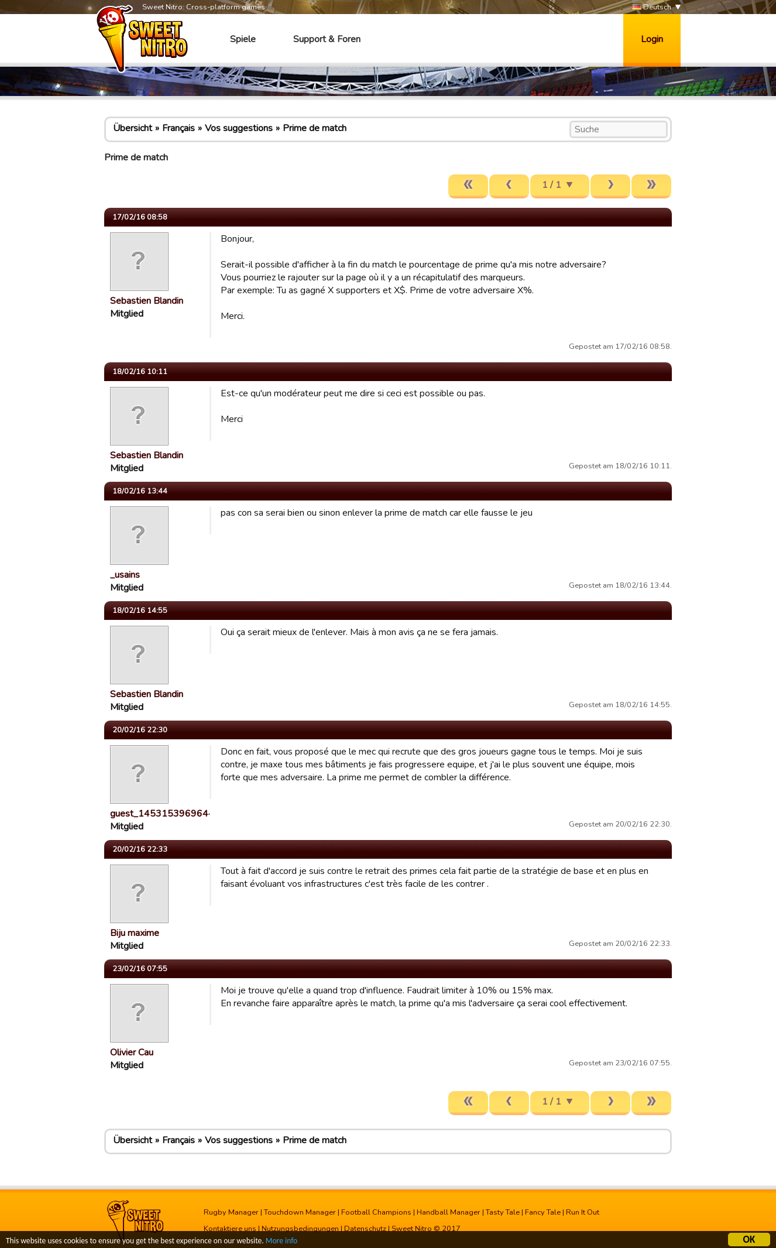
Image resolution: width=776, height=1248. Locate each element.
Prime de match (314, 128)
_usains (125, 574)
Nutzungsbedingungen (300, 1228)
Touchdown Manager (300, 1212)
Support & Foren (326, 39)
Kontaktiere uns (230, 1228)
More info (281, 1242)
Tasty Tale (503, 1212)
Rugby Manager (231, 1212)
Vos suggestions (239, 128)
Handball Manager (448, 1212)
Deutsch (651, 7)
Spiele (243, 39)
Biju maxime (134, 933)
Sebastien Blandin (146, 300)
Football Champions (376, 1212)
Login (652, 39)
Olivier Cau (131, 1052)
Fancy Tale (543, 1212)
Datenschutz (365, 1228)
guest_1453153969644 (162, 813)
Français (178, 128)
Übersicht (132, 128)
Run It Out (582, 1212)
